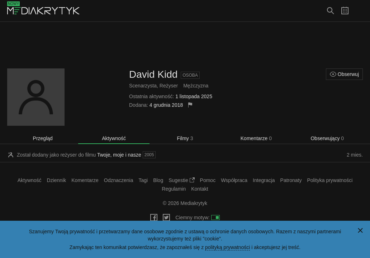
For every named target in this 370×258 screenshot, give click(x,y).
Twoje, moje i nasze (119, 155)
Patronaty (291, 180)
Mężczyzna (195, 86)
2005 (149, 154)
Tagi (143, 180)
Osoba (190, 75)
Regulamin (174, 189)
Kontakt (199, 189)
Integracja (264, 180)
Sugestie (181, 180)
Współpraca (234, 180)
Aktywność (114, 138)
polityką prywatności (227, 247)
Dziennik (56, 180)
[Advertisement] (185, 45)
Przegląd (43, 138)
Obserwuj (344, 74)
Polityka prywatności (330, 180)
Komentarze (256, 138)
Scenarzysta (143, 86)
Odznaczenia (118, 180)
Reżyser (169, 86)
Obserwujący (327, 138)
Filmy (185, 138)
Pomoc (208, 180)
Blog (158, 180)
